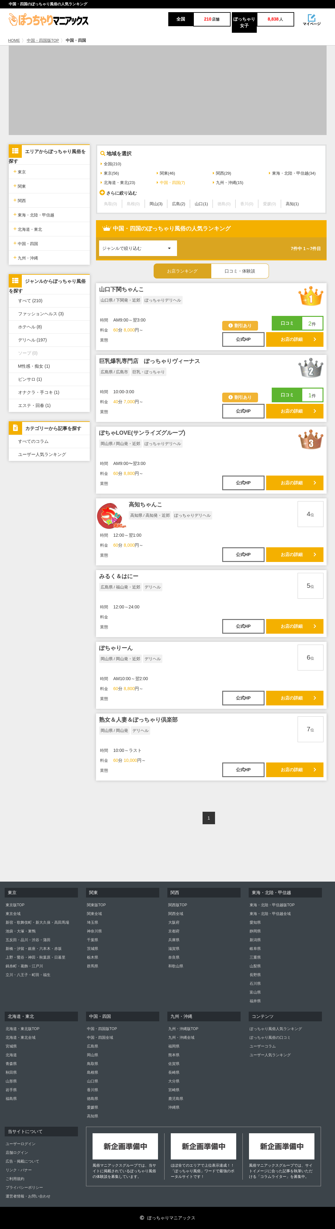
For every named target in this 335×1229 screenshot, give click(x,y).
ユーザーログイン (21, 1144)
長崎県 (173, 1072)
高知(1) (292, 203)
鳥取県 (92, 1064)
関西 (19, 200)
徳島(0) (224, 203)
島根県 (92, 1072)
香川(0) (246, 203)
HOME (14, 40)
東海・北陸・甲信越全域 (270, 914)
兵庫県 (173, 940)
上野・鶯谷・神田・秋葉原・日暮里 (35, 957)
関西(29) (222, 173)
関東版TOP (96, 905)
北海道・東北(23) (118, 182)
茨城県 (92, 948)
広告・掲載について (22, 1161)
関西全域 (175, 914)
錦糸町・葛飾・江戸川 (24, 966)
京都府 (173, 931)
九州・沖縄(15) (228, 182)
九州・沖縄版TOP (183, 1029)
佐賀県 (173, 1064)
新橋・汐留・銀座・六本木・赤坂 (34, 948)
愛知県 (255, 922)
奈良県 (173, 957)
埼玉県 (92, 922)
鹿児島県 (175, 1098)
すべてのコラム (33, 441)
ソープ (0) (28, 353)
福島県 (11, 1098)
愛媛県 (92, 1107)
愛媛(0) (269, 203)
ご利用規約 (15, 1179)
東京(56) (110, 173)
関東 (19, 185)
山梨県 (255, 966)
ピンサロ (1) (30, 379)
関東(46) (166, 173)
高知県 (92, 1116)
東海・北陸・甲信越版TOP (272, 905)
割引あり (240, 325)
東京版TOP (15, 905)
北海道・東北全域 (21, 1037)
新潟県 (255, 940)
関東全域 (94, 914)
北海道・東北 (27, 228)
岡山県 (92, 1055)
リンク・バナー (19, 1170)
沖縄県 (173, 1107)
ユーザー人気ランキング (42, 454)
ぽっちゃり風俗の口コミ (270, 1037)
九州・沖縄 (25, 257)
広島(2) (178, 203)
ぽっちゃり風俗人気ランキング (276, 1029)
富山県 (255, 992)
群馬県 (92, 966)
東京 (19, 171)
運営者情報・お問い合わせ (28, 1196)
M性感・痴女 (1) (34, 366)
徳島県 (92, 1098)
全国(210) (111, 164)
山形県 (11, 1081)
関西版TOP (177, 905)
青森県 (11, 1064)
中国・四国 (25, 243)
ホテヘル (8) (30, 326)
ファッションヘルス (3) (41, 313)
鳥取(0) (110, 203)
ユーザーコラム (263, 1046)
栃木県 (92, 957)
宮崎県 (173, 1090)
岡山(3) (156, 203)
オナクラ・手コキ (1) (39, 392)
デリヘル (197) (32, 339)
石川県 (255, 983)
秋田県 (11, 1072)
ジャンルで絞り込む (139, 245)
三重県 (255, 957)
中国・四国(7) (171, 182)
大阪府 (173, 922)
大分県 (173, 1081)
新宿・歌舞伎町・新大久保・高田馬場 (37, 922)
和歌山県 (175, 966)
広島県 (92, 1046)
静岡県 (255, 931)
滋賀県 (173, 948)
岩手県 (11, 1090)
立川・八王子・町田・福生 (28, 975)
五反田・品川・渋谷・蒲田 (28, 940)
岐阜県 (255, 948)
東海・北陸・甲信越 (34, 214)
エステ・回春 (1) (34, 405)
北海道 (11, 1055)
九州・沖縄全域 (181, 1037)
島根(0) (133, 203)
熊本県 (173, 1055)
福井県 (255, 1001)
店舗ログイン (17, 1152)
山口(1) (201, 203)
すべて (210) (30, 300)
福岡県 (173, 1046)
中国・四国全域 (100, 1037)
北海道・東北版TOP (22, 1029)
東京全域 (13, 914)
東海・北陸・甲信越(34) (292, 173)
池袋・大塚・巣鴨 (21, 931)
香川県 (92, 1090)
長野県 (255, 975)
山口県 (92, 1081)
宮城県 (11, 1046)
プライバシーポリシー (24, 1187)
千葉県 (92, 940)
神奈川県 (94, 931)
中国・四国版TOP (43, 40)
